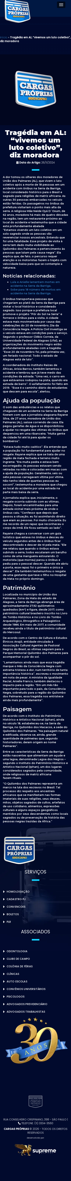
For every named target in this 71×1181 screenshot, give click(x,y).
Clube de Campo (18, 959)
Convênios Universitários (26, 989)
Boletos (13, 914)
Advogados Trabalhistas (26, 1012)
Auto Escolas (17, 981)
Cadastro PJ (16, 899)
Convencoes (16, 907)
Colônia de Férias (20, 966)
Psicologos (15, 996)
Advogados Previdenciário (27, 1004)
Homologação (18, 891)
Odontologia (17, 951)
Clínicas (13, 974)
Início (3, 37)
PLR (9, 922)
